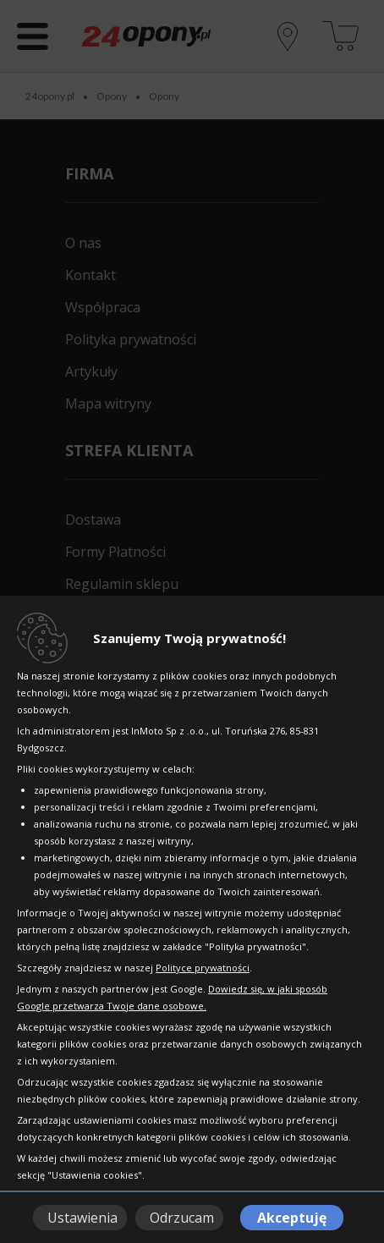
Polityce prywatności (203, 967)
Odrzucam (182, 1217)
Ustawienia (82, 1217)
